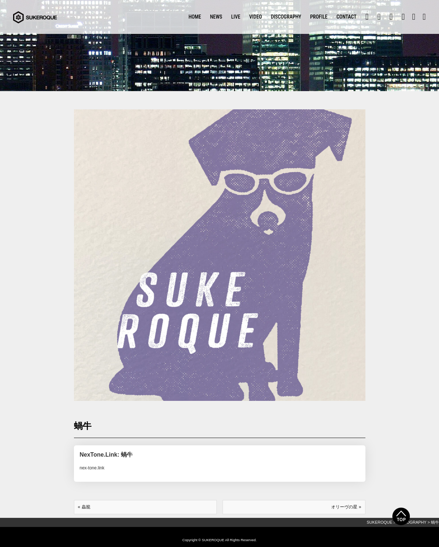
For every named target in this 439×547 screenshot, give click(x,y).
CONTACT (347, 17)
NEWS (216, 17)
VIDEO (255, 17)
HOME (194, 17)
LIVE (235, 17)
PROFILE (319, 17)
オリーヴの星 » (346, 506)
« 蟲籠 (84, 506)
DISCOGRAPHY (286, 17)
